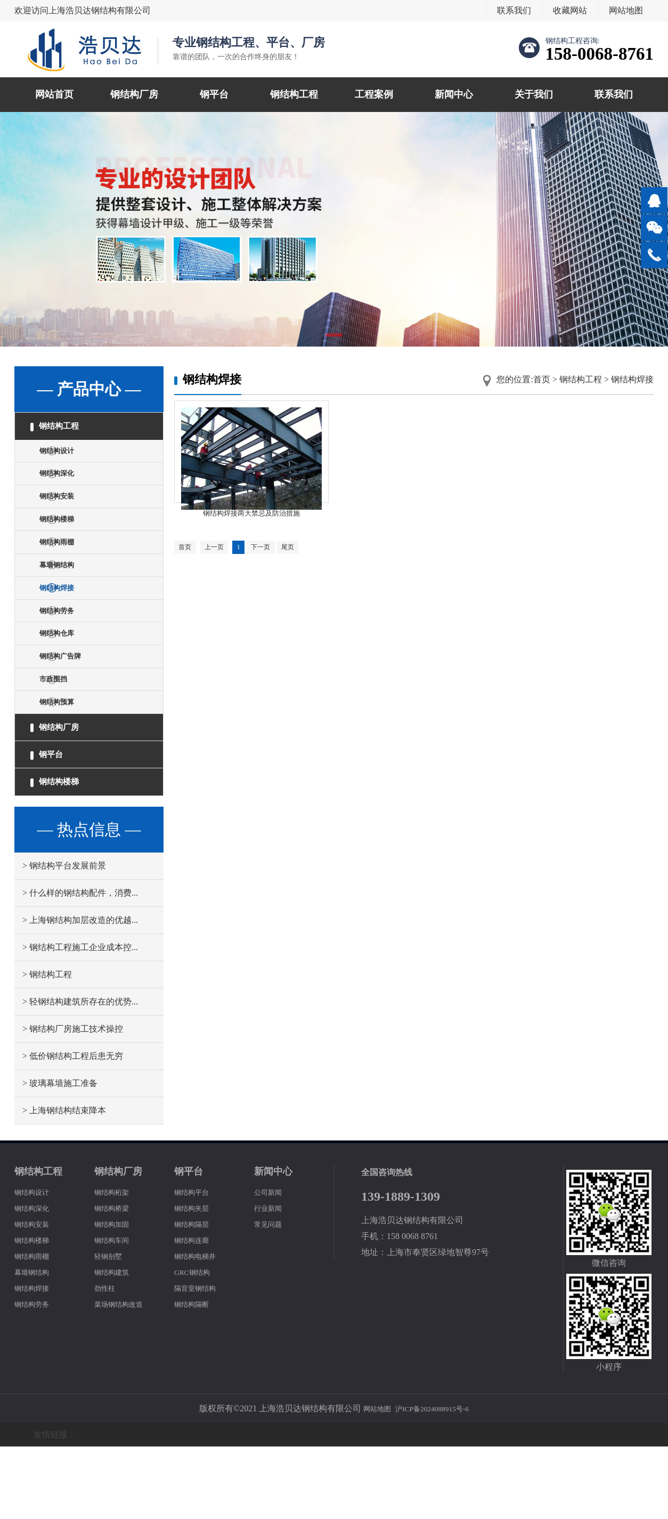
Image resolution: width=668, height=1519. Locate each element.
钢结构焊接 (65, 620)
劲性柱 (107, 1360)
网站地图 (626, 10)
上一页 (220, 564)
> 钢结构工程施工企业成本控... (80, 1019)
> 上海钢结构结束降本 (64, 1182)
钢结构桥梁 (115, 1280)
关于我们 (534, 94)
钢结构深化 (65, 484)
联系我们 (514, 10)
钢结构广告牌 (69, 702)
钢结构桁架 (115, 1264)
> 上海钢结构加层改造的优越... (80, 992)
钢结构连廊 (195, 1312)
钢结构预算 (65, 756)
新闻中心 (454, 94)
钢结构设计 (65, 457)
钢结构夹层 (195, 1280)
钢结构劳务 (65, 648)
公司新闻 (271, 1264)
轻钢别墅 (111, 1328)
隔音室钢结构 (199, 1360)
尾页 (305, 564)
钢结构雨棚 (65, 566)
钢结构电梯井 (199, 1328)
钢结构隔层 (195, 1296)
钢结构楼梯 (65, 539)
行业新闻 (271, 1280)
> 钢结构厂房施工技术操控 (72, 1101)
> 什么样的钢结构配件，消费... (80, 965)
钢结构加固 (115, 1296)
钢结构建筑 (115, 1344)
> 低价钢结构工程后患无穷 (72, 1128)
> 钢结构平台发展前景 (64, 938)
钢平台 (214, 94)
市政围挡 (61, 729)
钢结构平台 (195, 1264)
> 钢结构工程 (47, 1046)
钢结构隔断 (195, 1376)
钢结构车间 (115, 1312)
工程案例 (374, 94)
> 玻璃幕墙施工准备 (59, 1155)
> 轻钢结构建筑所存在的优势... (80, 1074)
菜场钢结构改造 (124, 1376)
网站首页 (54, 94)
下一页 (274, 564)
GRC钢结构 (195, 1344)
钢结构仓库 (65, 675)
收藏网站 (570, 10)
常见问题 (271, 1296)
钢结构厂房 (134, 94)
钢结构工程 (294, 94)
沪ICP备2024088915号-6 (435, 1480)
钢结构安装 (65, 512)
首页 (541, 379)
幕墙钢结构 (65, 593)
